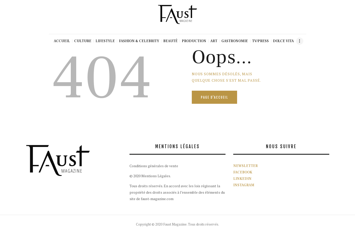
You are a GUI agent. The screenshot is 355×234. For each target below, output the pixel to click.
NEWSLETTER (245, 166)
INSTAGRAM (243, 185)
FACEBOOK (242, 172)
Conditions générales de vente (153, 165)
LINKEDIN (242, 178)
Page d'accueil (214, 97)
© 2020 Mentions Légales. (150, 175)
